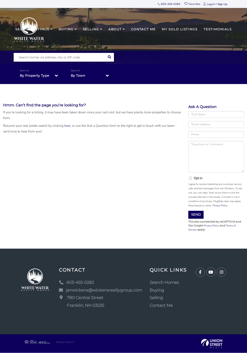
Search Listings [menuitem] (32, 29)
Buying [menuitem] (65, 29)
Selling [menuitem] (91, 29)
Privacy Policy (220, 205)
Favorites (192, 3)
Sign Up (222, 4)
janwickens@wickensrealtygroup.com (100, 290)
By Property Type (34, 76)
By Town (78, 76)
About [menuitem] (115, 29)
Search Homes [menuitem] (164, 282)
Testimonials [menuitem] (218, 29)
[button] (109, 57)
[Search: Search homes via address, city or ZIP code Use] (59, 57)
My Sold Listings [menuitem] (179, 29)
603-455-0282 (169, 3)
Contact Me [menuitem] (143, 29)
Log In (211, 4)
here (67, 125)
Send (196, 214)
